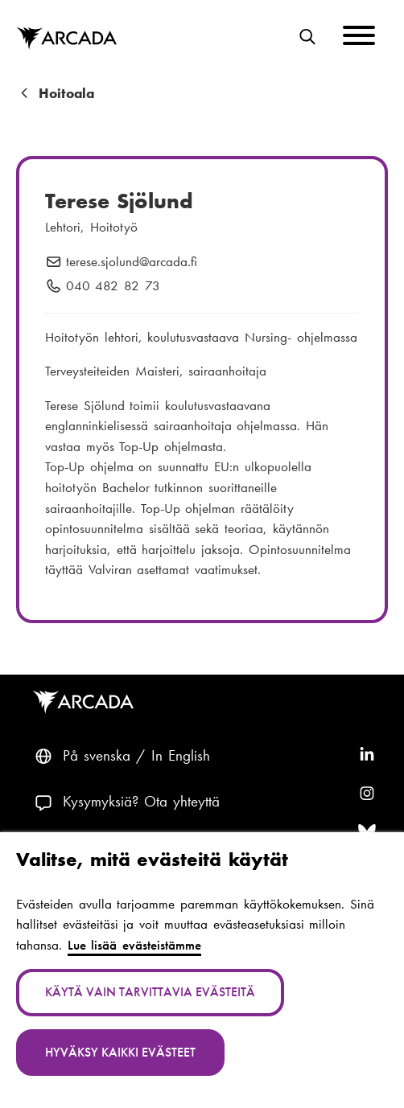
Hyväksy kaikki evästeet (120, 1052)
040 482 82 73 (113, 286)
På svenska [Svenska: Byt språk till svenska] (96, 755)
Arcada (86, 702)
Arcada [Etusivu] (66, 39)
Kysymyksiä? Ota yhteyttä (141, 801)
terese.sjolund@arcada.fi (131, 262)
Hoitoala (66, 94)
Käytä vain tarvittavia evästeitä (150, 991)
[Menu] (359, 38)
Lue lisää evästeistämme (134, 945)
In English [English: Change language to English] (180, 755)
